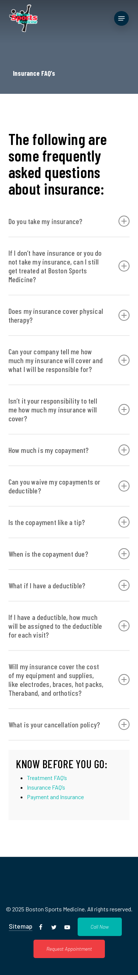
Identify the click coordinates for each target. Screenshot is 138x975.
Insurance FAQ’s (46, 787)
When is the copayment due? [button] (69, 553)
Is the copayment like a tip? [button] (69, 522)
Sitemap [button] (20, 926)
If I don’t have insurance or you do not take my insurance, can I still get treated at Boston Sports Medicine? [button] (69, 266)
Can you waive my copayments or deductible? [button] (69, 486)
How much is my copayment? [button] (69, 449)
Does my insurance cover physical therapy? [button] (69, 315)
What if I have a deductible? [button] (69, 585)
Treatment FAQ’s (47, 777)
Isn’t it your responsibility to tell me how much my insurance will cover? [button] (69, 409)
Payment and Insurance (55, 796)
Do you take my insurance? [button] (69, 221)
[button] (121, 18)
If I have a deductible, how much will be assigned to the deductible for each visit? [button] (69, 626)
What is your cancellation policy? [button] (69, 724)
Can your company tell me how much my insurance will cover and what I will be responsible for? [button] (69, 360)
